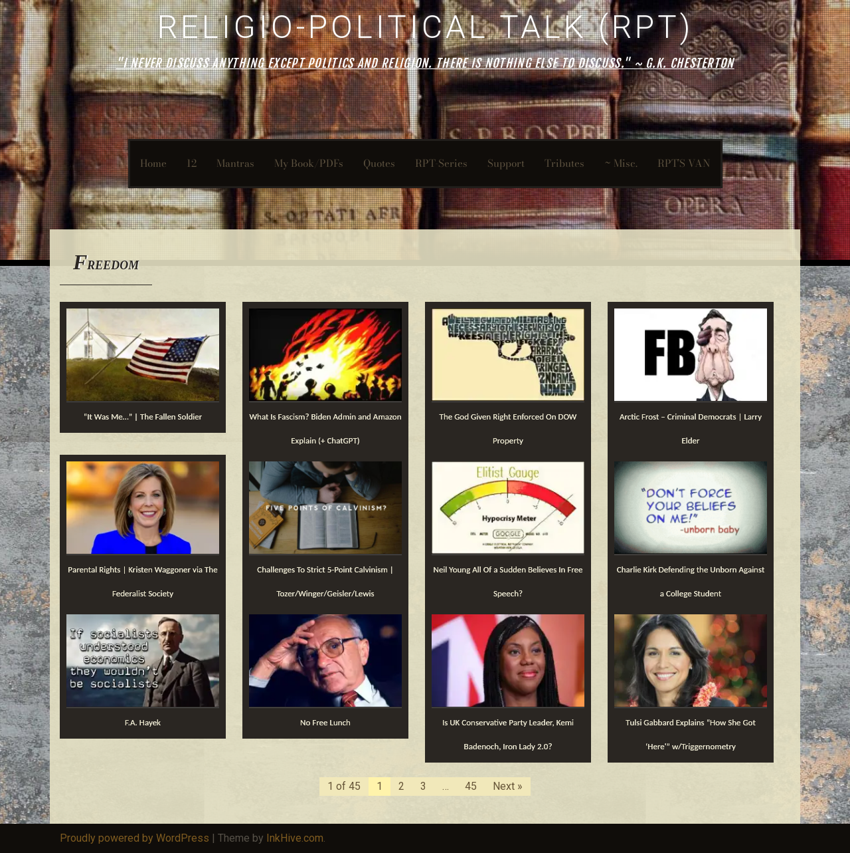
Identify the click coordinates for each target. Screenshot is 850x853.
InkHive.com (294, 838)
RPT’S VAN (684, 163)
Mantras (235, 163)
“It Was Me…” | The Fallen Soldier (143, 417)
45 (471, 786)
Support (506, 163)
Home (153, 163)
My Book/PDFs (308, 163)
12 (192, 163)
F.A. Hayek (143, 722)
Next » (508, 786)
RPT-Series (441, 163)
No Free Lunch (325, 722)
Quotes (379, 163)
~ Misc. (621, 163)
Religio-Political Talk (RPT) (425, 27)
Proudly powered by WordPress (134, 838)
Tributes (564, 163)
